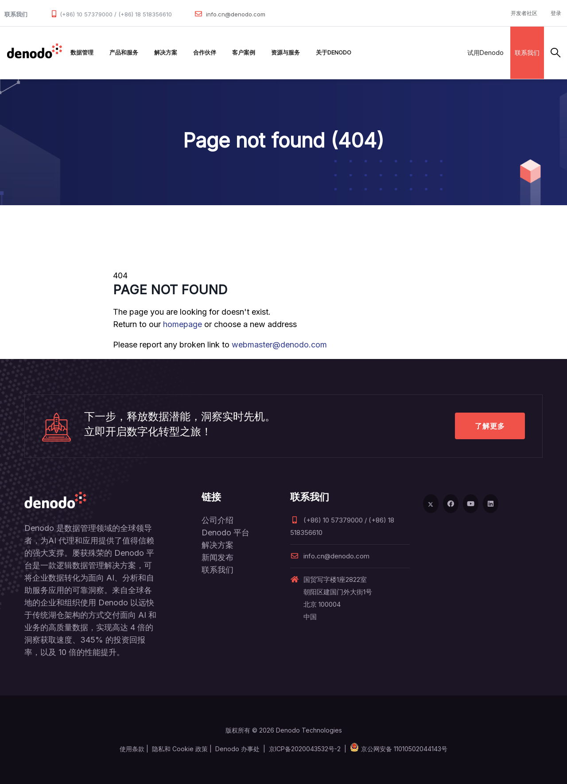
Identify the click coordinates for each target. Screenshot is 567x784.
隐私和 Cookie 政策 (180, 749)
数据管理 (81, 52)
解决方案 (165, 52)
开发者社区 (524, 13)
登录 (556, 13)
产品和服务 (123, 52)
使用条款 (132, 749)
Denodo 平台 (225, 532)
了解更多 (490, 425)
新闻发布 (217, 557)
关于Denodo (333, 52)
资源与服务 (285, 52)
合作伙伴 (204, 52)
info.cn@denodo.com (235, 14)
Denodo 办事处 (237, 749)
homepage (182, 324)
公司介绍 (217, 520)
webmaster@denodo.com (279, 344)
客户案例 (243, 52)
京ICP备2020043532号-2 (305, 749)
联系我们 (527, 52)
